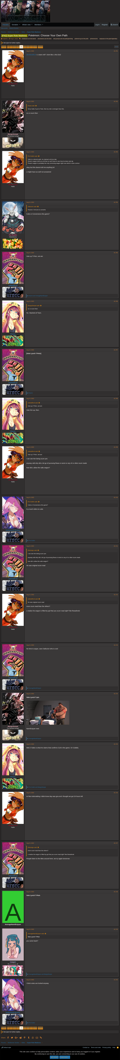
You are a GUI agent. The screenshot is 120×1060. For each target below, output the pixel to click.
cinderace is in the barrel (29, 38)
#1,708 (116, 398)
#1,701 (116, 51)
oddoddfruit (12, 285)
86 (21, 47)
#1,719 (116, 929)
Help (113, 1047)
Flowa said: (31, 106)
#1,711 (116, 546)
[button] (20, 25)
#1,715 (116, 744)
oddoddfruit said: (33, 403)
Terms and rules (96, 1047)
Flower (12, 334)
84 (14, 47)
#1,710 (116, 497)
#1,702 (116, 101)
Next (40, 47)
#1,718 (116, 892)
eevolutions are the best (44, 38)
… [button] (11, 47)
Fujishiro (5, 38)
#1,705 (116, 252)
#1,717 (116, 843)
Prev (4, 47)
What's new (26, 25)
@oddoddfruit (31, 55)
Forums (6, 25)
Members (38, 25)
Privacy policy (106, 1047)
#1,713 (116, 645)
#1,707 (116, 350)
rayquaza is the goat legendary (108, 38)
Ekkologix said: (32, 550)
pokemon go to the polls (81, 38)
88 (28, 47)
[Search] (114, 25)
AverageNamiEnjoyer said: (36, 933)
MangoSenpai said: (34, 305)
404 (35, 47)
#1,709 (116, 447)
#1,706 (116, 301)
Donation (15, 25)
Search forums (13, 28)
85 (18, 47)
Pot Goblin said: (33, 156)
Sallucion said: (32, 206)
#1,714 (116, 693)
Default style (6, 1047)
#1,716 (116, 792)
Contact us (86, 1047)
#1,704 (116, 202)
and (38, 296)
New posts (4, 28)
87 (24, 47)
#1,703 (116, 152)
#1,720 (116, 980)
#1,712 (116, 594)
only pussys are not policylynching (63, 38)
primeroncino (94, 38)
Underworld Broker (13, 530)
